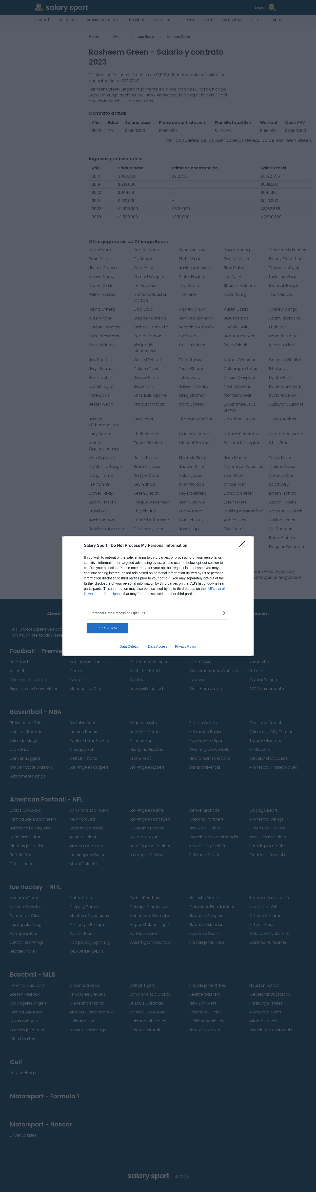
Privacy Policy (186, 646)
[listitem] (158, 613)
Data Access (157, 646)
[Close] (243, 545)
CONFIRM (110, 628)
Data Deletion (129, 646)
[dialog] (158, 596)
